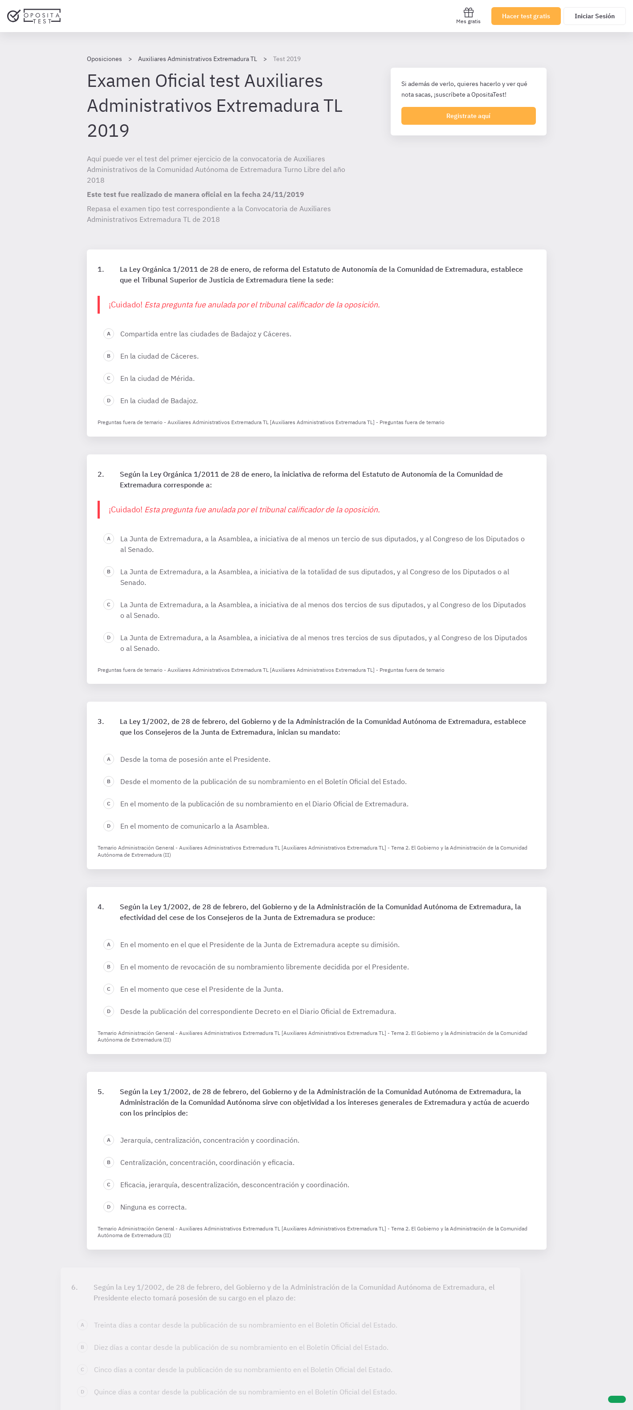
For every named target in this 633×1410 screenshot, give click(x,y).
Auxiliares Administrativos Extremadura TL (197, 59)
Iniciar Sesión (595, 16)
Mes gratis (468, 16)
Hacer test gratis (526, 16)
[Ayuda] (617, 1399)
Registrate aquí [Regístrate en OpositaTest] (468, 116)
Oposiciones (104, 59)
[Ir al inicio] (34, 16)
